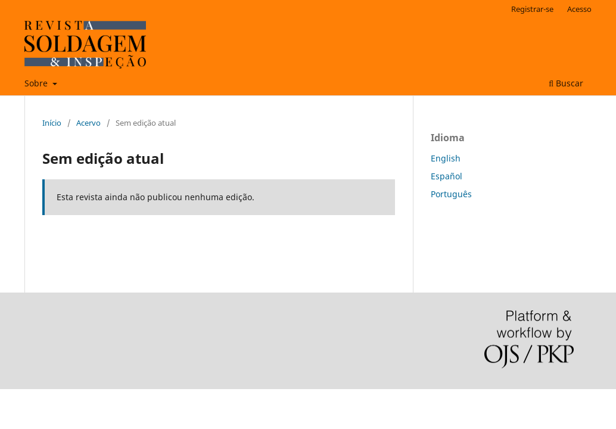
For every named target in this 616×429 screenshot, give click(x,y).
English (446, 158)
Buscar (566, 83)
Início (51, 122)
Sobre (37, 83)
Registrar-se (532, 9)
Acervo (88, 122)
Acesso (579, 9)
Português (451, 194)
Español (446, 176)
